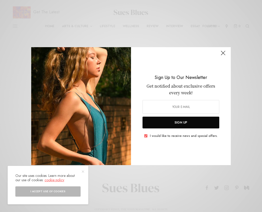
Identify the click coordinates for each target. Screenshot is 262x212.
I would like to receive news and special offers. (184, 135)
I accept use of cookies (48, 191)
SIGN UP (180, 122)
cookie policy (54, 180)
